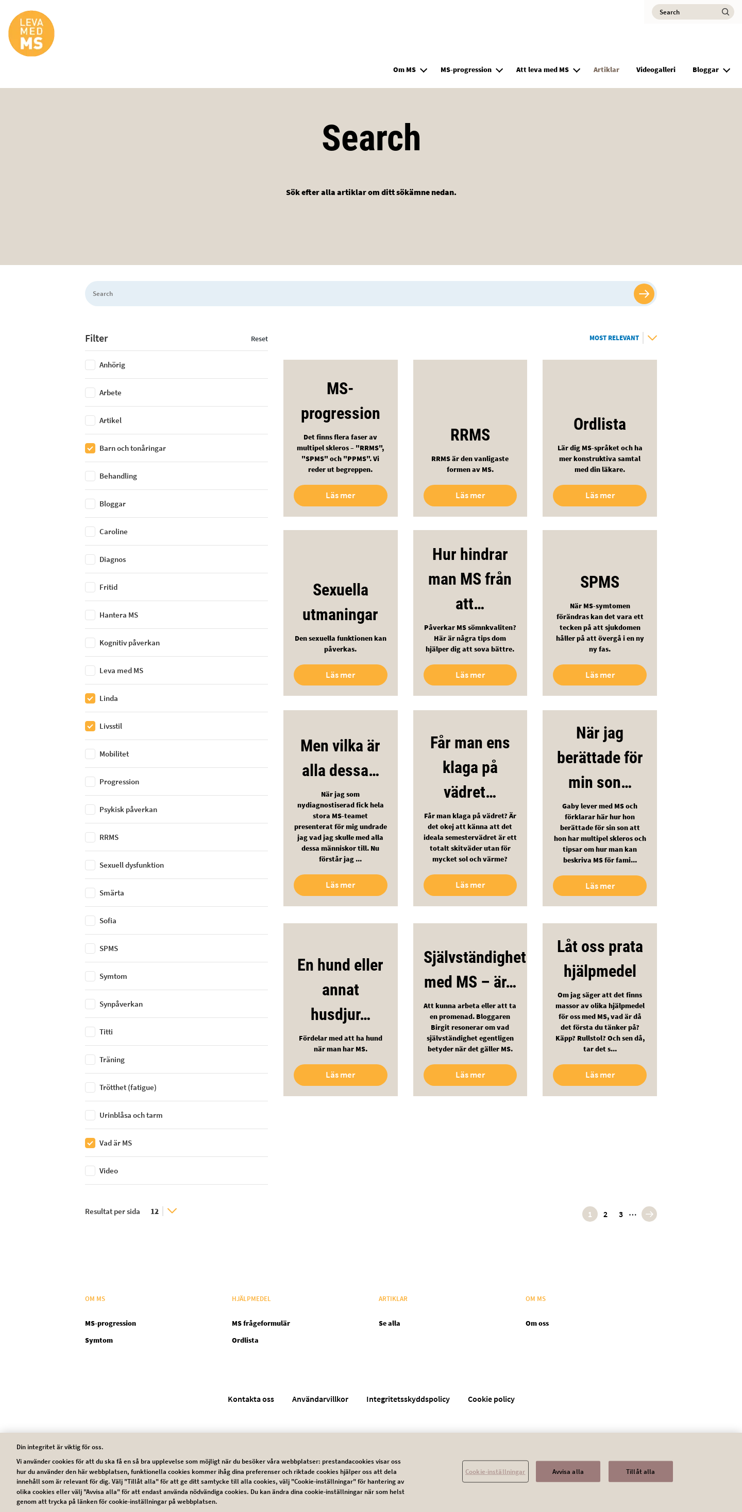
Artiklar (606, 69)
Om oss (537, 1323)
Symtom (99, 1340)
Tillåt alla (640, 1479)
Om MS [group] (404, 69)
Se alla (389, 1323)
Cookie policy (491, 1399)
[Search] (693, 12)
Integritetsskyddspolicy (408, 1399)
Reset (259, 338)
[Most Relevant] (623, 338)
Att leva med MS (542, 69)
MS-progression (466, 69)
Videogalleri (656, 69)
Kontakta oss (251, 1399)
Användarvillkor (320, 1399)
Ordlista (245, 1340)
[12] (163, 1211)
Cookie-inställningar (495, 1479)
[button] (423, 68)
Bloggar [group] (706, 69)
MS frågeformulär (261, 1323)
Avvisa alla (568, 1479)
